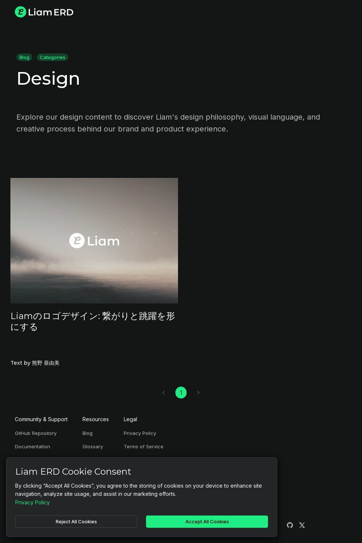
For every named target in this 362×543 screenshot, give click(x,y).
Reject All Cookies (76, 521)
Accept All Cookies (207, 521)
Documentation (32, 446)
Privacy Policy (140, 433)
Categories (52, 57)
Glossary (93, 446)
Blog (24, 57)
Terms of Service (144, 446)
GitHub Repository (35, 433)
